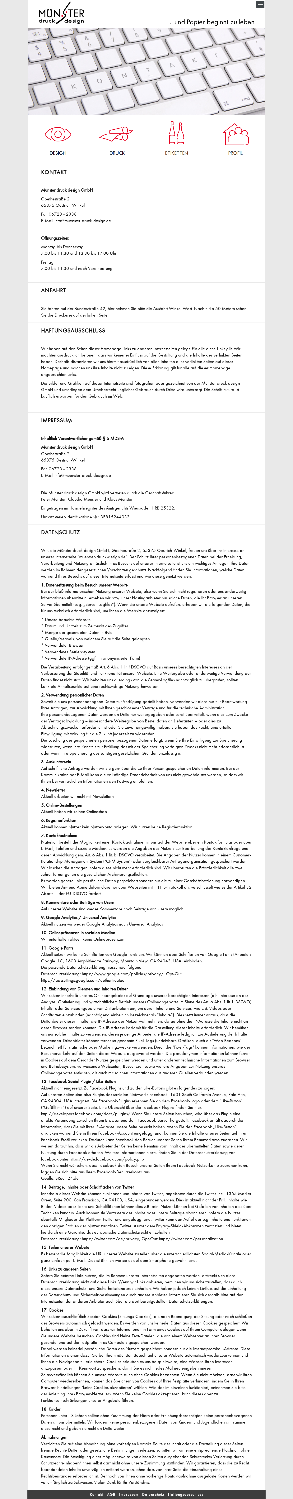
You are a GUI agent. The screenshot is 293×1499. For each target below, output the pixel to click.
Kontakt (96, 1494)
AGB (111, 1494)
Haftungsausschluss (185, 1494)
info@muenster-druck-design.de (82, 220)
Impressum (128, 1494)
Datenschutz (153, 1494)
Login (31, 1491)
